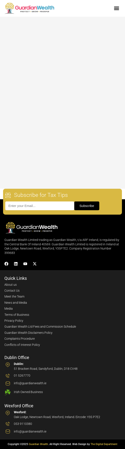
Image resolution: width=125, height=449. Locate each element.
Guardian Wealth (38, 444)
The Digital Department (104, 444)
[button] (116, 8)
